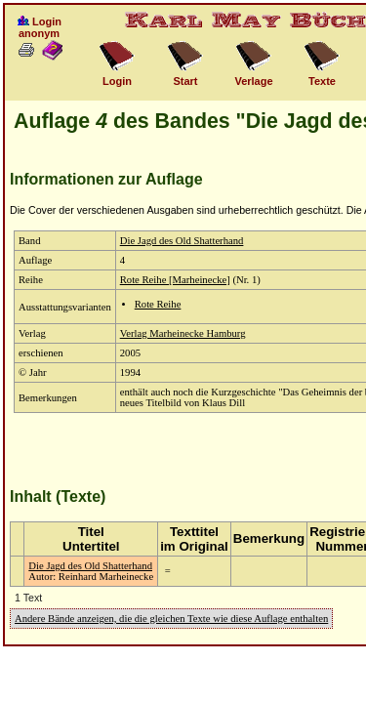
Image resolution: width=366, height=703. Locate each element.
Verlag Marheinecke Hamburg (183, 333)
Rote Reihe (158, 304)
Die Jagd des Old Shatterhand (182, 240)
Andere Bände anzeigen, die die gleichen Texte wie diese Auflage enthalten (171, 618)
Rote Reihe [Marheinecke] (175, 279)
